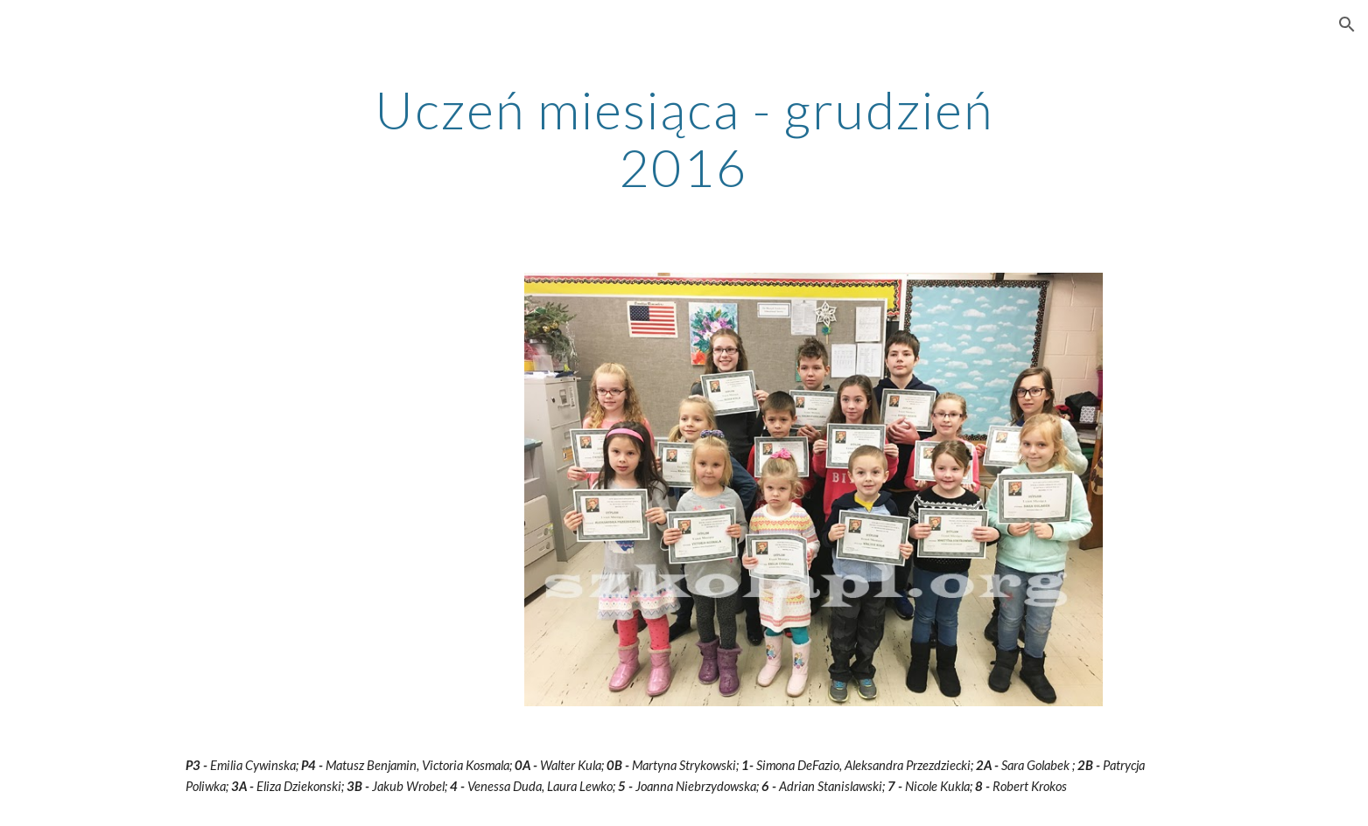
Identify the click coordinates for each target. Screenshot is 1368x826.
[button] (1347, 24)
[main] (684, 138)
